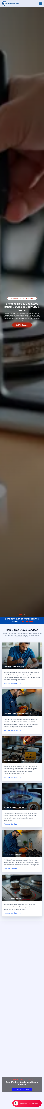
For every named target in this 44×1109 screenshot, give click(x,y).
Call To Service (22, 325)
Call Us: (22, 621)
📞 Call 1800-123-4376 (22, 1089)
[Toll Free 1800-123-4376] (27, 1103)
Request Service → (11, 684)
